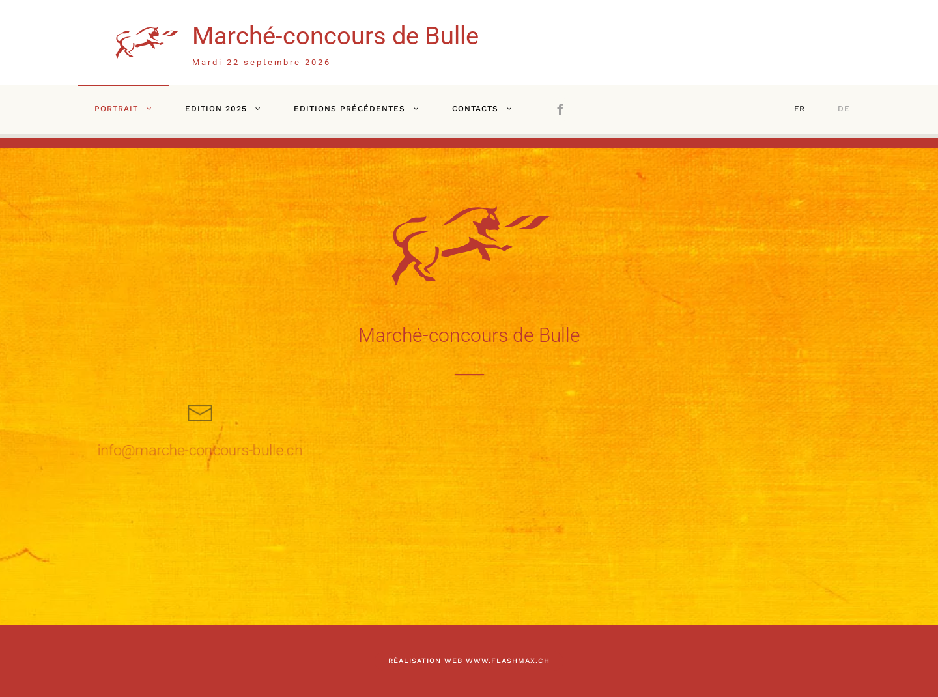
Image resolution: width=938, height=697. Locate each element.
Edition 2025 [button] (216, 108)
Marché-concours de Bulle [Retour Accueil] (335, 35)
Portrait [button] (116, 108)
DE (844, 108)
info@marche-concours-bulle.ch (200, 450)
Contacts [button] (475, 108)
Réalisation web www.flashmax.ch (469, 661)
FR (799, 108)
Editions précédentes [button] (349, 108)
